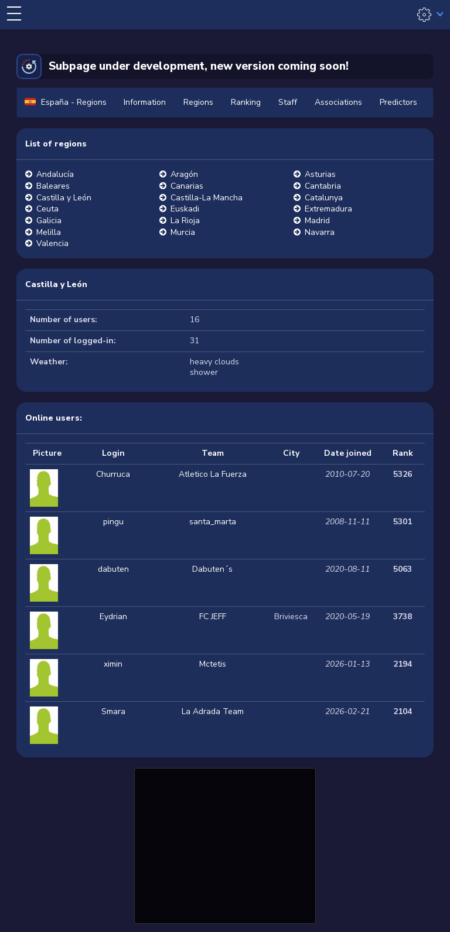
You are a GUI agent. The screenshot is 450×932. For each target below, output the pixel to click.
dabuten (113, 569)
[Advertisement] (225, 844)
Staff (287, 102)
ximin (113, 664)
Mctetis (212, 664)
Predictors (398, 102)
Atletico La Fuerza (213, 474)
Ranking (246, 102)
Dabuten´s (212, 569)
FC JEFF (212, 616)
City (291, 453)
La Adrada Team (213, 711)
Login (113, 453)
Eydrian (113, 616)
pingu (113, 521)
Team (213, 453)
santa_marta (212, 521)
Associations (338, 102)
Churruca (113, 474)
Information (145, 102)
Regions (198, 102)
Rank (403, 453)
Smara (113, 711)
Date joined (347, 453)
